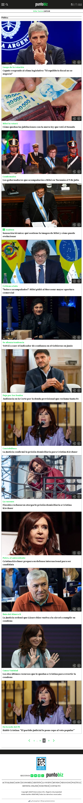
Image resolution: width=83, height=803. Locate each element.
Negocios (66, 782)
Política (76, 782)
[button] (79, 62)
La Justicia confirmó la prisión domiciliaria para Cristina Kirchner (40, 451)
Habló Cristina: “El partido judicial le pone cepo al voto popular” (39, 730)
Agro (17, 782)
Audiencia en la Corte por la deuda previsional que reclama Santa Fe (41, 398)
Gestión (37, 782)
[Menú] (3, 4)
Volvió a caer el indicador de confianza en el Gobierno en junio (38, 345)
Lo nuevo (47, 782)
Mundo (56, 782)
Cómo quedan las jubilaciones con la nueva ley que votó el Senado (39, 127)
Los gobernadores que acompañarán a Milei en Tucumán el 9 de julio (41, 180)
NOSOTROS (44, 786)
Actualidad (8, 782)
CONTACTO (55, 786)
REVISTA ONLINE (30, 786)
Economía (26, 782)
